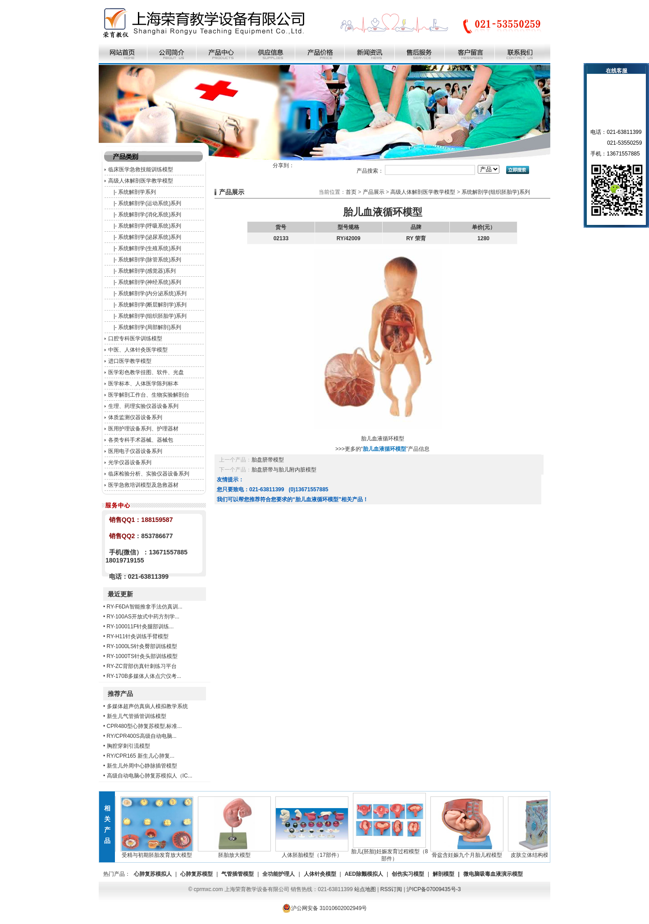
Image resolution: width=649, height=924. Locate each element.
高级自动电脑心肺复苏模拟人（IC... (149, 776)
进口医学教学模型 (129, 361)
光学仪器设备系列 (129, 462)
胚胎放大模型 (236, 852)
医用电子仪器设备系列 (135, 451)
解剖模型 (443, 874)
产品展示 (373, 192)
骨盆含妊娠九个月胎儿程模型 (468, 852)
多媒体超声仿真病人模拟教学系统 (147, 706)
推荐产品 (120, 693)
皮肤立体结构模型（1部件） (546, 852)
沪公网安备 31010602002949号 (324, 908)
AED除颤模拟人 (364, 874)
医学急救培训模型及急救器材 (143, 485)
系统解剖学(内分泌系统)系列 (152, 293)
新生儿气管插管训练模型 (136, 716)
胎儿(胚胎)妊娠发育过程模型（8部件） (391, 852)
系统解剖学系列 (137, 192)
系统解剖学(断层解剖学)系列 (152, 305)
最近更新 (120, 594)
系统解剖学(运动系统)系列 (149, 203)
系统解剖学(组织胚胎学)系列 (152, 316)
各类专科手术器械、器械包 (140, 440)
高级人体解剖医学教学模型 (140, 181)
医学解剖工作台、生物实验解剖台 (148, 395)
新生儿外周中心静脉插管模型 (142, 766)
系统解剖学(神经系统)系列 (149, 282)
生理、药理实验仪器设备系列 (143, 406)
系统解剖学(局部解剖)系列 (149, 327)
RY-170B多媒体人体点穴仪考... (144, 676)
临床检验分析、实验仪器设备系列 (148, 474)
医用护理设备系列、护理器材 (143, 428)
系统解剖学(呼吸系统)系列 (149, 226)
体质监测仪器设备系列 (135, 417)
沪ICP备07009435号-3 (434, 889)
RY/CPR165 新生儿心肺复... (140, 756)
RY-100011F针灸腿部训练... (140, 626)
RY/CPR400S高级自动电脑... (142, 736)
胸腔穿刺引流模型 (128, 746)
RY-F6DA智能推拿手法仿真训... (145, 607)
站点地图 (365, 889)
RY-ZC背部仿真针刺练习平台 (142, 666)
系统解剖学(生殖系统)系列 (149, 248)
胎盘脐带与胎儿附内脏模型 (283, 470)
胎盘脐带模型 (267, 460)
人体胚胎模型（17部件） (313, 852)
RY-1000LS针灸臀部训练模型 (142, 646)
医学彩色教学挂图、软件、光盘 (146, 372)
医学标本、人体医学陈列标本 (143, 383)
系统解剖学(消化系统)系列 (149, 214)
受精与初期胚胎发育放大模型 (158, 852)
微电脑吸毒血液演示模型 (493, 874)
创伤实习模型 (408, 874)
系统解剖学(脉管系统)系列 (149, 259)
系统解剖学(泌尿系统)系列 (149, 237)
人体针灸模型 (320, 874)
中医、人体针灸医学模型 (138, 350)
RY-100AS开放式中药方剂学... (143, 616)
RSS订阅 (391, 889)
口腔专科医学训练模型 (135, 338)
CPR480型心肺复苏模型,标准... (144, 726)
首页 (351, 192)
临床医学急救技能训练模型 (140, 169)
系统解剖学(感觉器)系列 (147, 271)
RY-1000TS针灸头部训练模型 (142, 656)
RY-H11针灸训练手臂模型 (138, 636)
